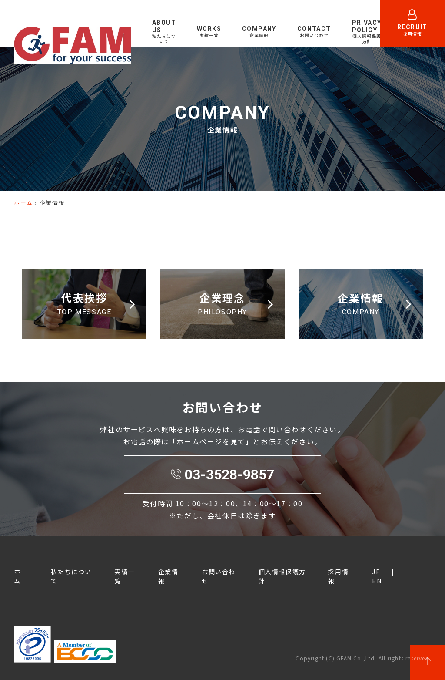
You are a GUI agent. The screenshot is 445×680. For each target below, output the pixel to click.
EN (406, 48)
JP (376, 571)
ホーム (23, 203)
